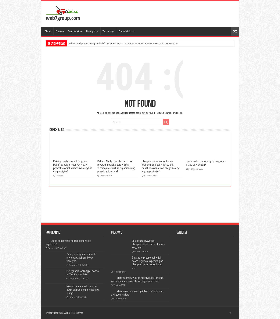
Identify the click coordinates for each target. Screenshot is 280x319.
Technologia (108, 31)
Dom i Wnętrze (75, 31)
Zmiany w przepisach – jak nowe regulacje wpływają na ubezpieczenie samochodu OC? (147, 263)
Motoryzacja (92, 31)
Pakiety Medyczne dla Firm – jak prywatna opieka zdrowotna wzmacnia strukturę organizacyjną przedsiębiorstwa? (116, 166)
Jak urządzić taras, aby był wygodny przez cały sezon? (206, 163)
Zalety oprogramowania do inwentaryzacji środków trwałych (81, 258)
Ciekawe (60, 31)
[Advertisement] (167, 12)
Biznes (48, 31)
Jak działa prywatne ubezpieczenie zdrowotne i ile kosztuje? (148, 244)
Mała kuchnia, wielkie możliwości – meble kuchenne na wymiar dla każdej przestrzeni (137, 279)
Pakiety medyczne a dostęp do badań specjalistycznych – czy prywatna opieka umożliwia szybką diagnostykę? (123, 43)
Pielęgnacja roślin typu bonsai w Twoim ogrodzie (82, 272)
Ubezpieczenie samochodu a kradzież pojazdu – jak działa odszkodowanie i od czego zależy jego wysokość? (160, 166)
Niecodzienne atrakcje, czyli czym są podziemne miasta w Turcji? (82, 290)
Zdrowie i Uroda (127, 31)
